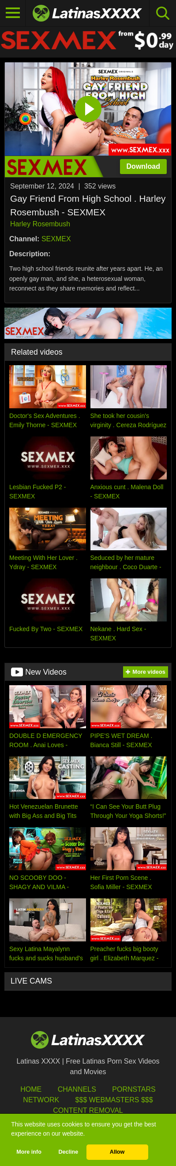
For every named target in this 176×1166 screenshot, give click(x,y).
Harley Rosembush (40, 224)
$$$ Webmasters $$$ (114, 1100)
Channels (77, 1089)
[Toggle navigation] (13, 13)
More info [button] (28, 1152)
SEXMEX (56, 239)
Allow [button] (117, 1152)
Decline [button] (68, 1152)
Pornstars (133, 1089)
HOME (30, 1089)
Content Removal (88, 1110)
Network (41, 1100)
